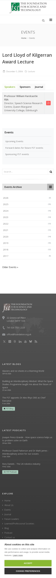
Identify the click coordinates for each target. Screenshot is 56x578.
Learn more (18, 555)
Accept (28, 563)
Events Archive (13, 187)
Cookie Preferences (28, 571)
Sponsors (25, 87)
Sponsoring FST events (17, 154)
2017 (27, 255)
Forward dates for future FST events (24, 147)
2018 (27, 249)
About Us (8, 505)
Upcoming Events (14, 141)
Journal (39, 87)
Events (8, 132)
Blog (6, 528)
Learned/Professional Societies (19, 523)
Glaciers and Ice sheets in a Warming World (23, 370)
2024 (27, 210)
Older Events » (10, 267)
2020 (27, 236)
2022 (27, 223)
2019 (27, 242)
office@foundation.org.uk (19, 334)
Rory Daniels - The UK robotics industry (21, 463)
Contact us (9, 537)
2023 (27, 217)
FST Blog (8, 408)
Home (23, 38)
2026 (27, 197)
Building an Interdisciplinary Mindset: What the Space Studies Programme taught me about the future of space (27, 384)
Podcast (8, 532)
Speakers (9, 87)
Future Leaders (11, 519)
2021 (27, 230)
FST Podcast (10, 472)
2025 (27, 204)
